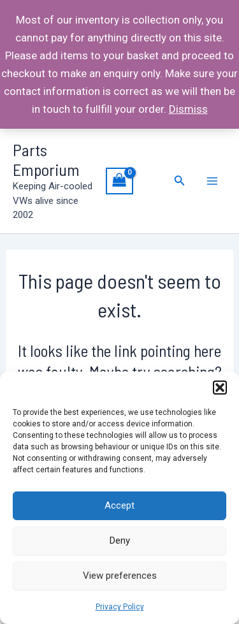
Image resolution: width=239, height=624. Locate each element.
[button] (220, 387)
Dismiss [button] (188, 109)
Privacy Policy (120, 606)
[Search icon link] (179, 181)
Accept (119, 505)
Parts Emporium (46, 159)
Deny (120, 540)
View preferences (120, 575)
